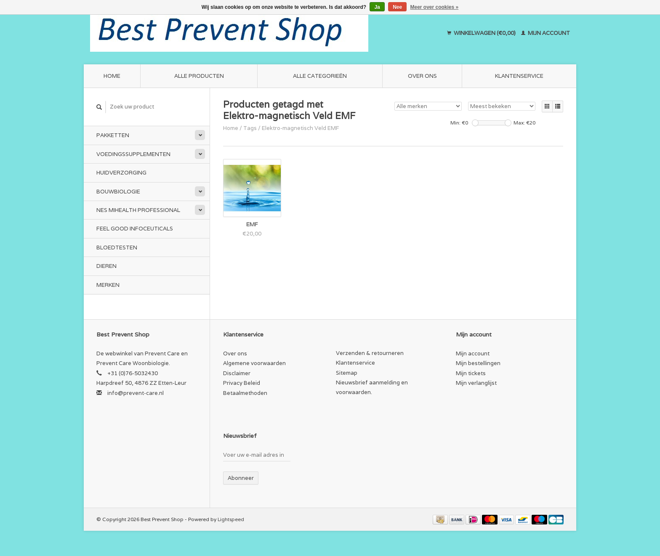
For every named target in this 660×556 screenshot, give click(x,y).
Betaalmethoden (245, 393)
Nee (397, 7)
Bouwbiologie (118, 191)
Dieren (106, 266)
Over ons (422, 75)
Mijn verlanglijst (476, 383)
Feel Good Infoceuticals (134, 228)
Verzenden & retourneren (370, 353)
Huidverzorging (121, 172)
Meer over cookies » (434, 7)
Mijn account (545, 33)
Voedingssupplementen (133, 154)
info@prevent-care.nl (135, 393)
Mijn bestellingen (478, 363)
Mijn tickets (471, 373)
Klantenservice (519, 75)
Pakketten (112, 135)
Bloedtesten (116, 247)
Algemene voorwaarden (254, 363)
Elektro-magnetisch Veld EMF (300, 128)
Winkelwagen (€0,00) (482, 33)
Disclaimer (236, 373)
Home (112, 75)
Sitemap (346, 372)
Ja (377, 7)
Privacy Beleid (241, 383)
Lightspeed (231, 519)
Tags (250, 128)
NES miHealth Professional (138, 210)
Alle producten (199, 75)
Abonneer (241, 478)
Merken (108, 285)
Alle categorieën (320, 75)
